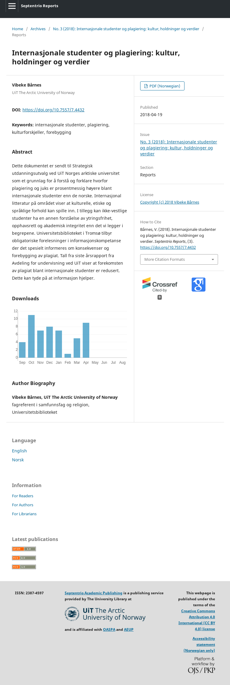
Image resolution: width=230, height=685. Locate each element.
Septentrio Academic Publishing (93, 592)
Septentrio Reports (39, 5)
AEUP (129, 629)
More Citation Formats (164, 259)
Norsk (18, 460)
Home (17, 28)
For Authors (22, 504)
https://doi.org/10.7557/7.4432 (53, 110)
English (19, 451)
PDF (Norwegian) (164, 86)
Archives (38, 28)
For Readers (22, 495)
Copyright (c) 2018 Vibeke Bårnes (169, 202)
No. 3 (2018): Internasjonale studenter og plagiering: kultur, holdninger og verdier (126, 28)
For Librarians (24, 513)
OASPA (109, 629)
